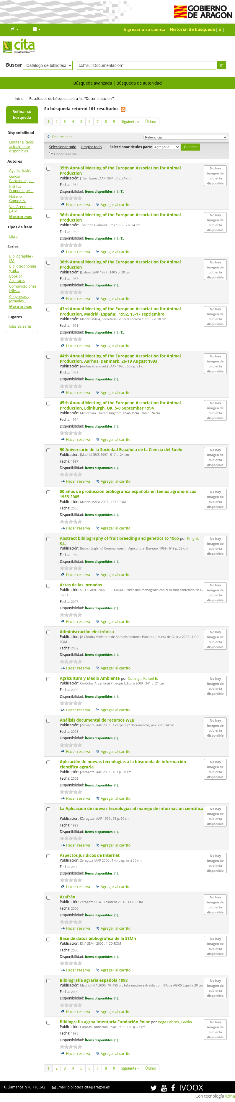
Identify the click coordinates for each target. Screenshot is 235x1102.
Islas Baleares (20, 326)
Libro (13, 236)
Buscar (14, 65)
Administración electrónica (87, 631)
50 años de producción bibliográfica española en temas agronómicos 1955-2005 (128, 494)
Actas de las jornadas (81, 585)
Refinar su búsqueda (21, 114)
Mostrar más (20, 216)
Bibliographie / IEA (21, 258)
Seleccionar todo (62, 146)
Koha (230, 1096)
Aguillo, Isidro (20, 170)
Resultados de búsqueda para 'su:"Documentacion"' (71, 98)
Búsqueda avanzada (92, 83)
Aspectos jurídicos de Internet (90, 855)
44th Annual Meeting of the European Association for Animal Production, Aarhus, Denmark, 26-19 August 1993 (120, 358)
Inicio (19, 98)
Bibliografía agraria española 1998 (94, 980)
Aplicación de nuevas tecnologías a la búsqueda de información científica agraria (123, 764)
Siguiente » (130, 121)
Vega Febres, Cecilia (175, 1022)
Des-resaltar (62, 136)
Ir (221, 65)
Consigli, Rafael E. (143, 678)
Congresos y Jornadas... (19, 298)
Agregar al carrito (115, 204)
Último (150, 121)
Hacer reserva (78, 204)
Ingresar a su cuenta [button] (145, 29)
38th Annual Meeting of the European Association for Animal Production (120, 264)
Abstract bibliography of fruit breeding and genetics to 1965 (120, 538)
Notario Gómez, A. (17, 198)
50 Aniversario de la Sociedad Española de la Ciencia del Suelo (121, 449)
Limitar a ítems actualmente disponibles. (21, 147)
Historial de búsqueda (192, 29)
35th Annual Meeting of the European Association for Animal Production (120, 170)
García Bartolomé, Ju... (21, 178)
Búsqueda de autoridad (138, 83)
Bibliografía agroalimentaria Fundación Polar (105, 1022)
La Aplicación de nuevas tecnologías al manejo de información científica (131, 808)
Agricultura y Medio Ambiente (90, 678)
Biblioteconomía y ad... (22, 268)
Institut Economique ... (21, 188)
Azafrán (68, 897)
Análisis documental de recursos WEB (97, 720)
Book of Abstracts (17, 278)
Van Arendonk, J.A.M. (21, 209)
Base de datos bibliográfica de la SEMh (98, 938)
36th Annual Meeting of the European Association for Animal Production (120, 217)
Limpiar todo (91, 146)
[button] (14, 29)
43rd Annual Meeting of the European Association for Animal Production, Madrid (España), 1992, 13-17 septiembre (120, 311)
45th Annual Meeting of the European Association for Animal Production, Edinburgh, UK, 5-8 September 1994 (120, 405)
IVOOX (191, 1087)
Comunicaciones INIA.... (22, 288)
